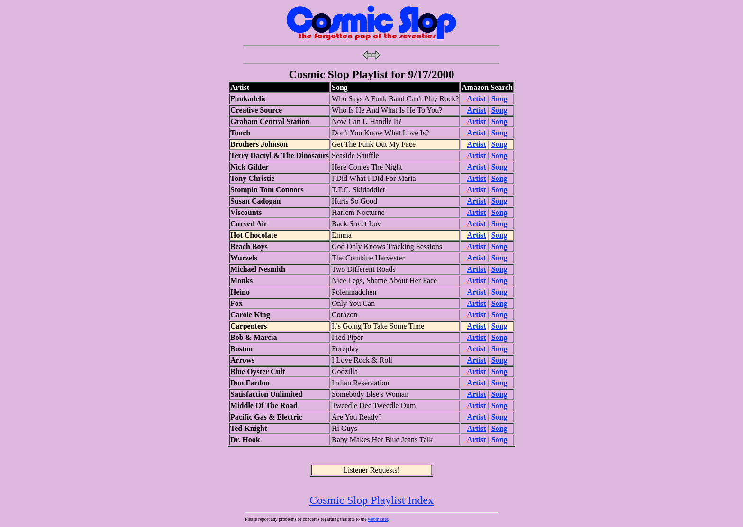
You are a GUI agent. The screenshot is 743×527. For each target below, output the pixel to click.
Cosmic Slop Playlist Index (371, 500)
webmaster (378, 519)
